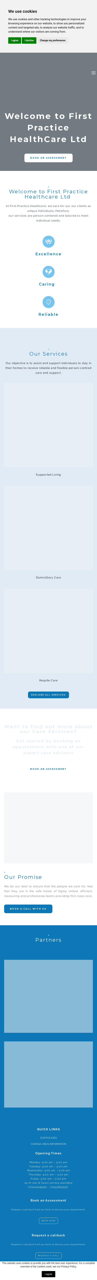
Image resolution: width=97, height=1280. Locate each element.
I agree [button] (14, 40)
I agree (48, 1274)
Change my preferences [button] (52, 40)
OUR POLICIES (48, 1137)
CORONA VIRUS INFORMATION (48, 1144)
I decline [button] (29, 40)
